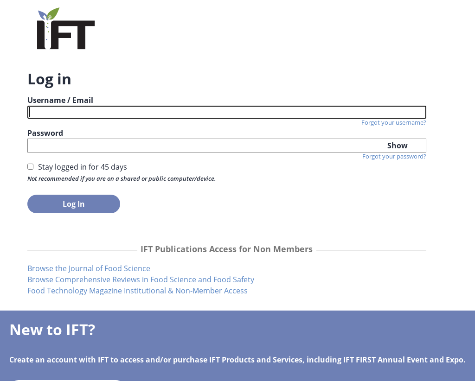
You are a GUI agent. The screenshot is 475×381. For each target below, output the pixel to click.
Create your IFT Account (305, 163)
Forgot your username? (176, 122)
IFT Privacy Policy (304, 369)
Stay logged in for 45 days (83, 178)
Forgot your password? (177, 167)
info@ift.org (164, 369)
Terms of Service (231, 369)
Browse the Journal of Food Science (89, 291)
